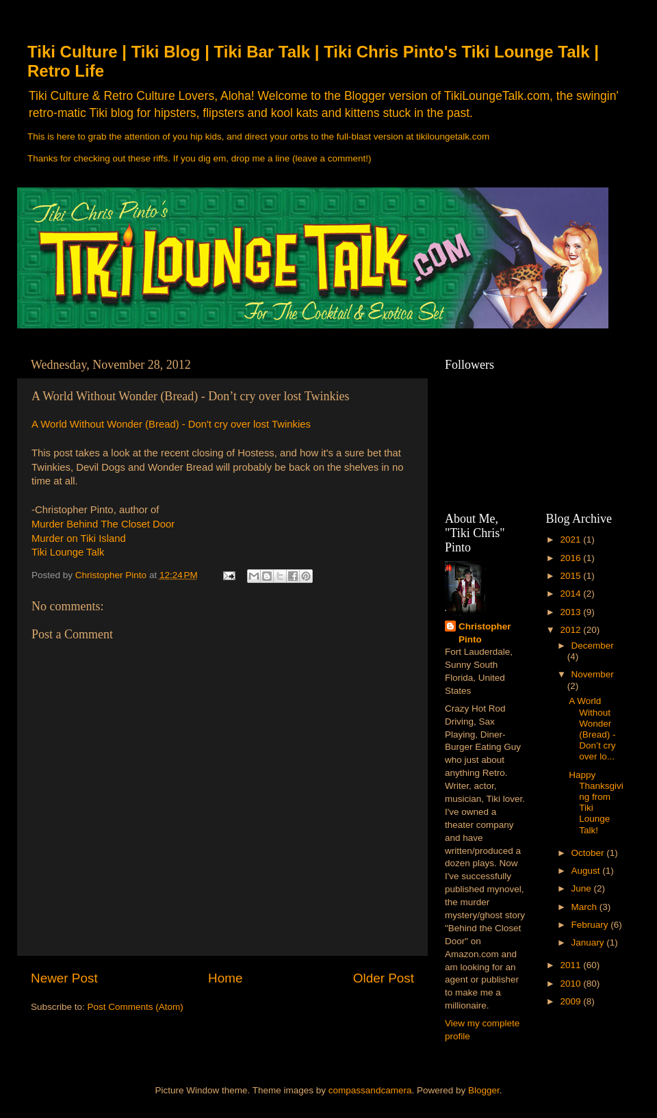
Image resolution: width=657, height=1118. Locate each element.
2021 (571, 539)
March (585, 907)
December (592, 645)
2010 (571, 983)
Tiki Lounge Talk (67, 552)
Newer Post (64, 978)
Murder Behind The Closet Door (103, 524)
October (589, 853)
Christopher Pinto (485, 633)
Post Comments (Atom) (135, 1007)
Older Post (383, 978)
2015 (571, 576)
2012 (571, 630)
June (582, 888)
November (592, 674)
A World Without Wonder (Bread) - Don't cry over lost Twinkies (171, 424)
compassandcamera (370, 1090)
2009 (571, 1001)
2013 (571, 612)
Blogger (484, 1090)
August (587, 871)
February (591, 925)
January (589, 942)
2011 (571, 965)
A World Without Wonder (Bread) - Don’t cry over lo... (592, 729)
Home (225, 978)
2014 (571, 593)
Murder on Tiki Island (78, 538)
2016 (571, 558)
